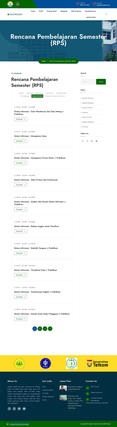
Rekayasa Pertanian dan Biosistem (56, 95)
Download (21, 119)
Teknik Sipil (30, 92)
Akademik (64, 11)
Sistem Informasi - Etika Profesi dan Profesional (36, 179)
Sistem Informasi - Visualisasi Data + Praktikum (36, 270)
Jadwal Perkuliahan (88, 103)
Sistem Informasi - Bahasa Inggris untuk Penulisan (37, 226)
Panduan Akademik (88, 122)
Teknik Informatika (62, 92)
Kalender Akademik (88, 98)
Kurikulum (85, 112)
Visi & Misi (45, 393)
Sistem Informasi (38, 95)
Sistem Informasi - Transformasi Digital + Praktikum (38, 291)
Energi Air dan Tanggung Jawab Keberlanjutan (75, 388)
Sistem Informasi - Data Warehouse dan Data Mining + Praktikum (40, 113)
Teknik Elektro (50, 92)
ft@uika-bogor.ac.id (103, 5)
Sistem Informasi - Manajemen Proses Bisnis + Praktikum (41, 157)
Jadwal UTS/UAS (87, 108)
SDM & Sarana (76, 11)
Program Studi (51, 11)
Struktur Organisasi (48, 396)
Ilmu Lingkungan (25, 95)
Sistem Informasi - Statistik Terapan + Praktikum (37, 248)
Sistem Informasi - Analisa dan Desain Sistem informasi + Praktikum (41, 203)
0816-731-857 (84, 5)
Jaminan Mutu (91, 17)
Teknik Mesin (40, 92)
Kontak (44, 400)
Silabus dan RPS (87, 117)
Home (33, 11)
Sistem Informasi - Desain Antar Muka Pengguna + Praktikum (43, 313)
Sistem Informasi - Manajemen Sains (31, 136)
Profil (41, 11)
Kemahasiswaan (90, 11)
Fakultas (22, 92)
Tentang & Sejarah (47, 390)
